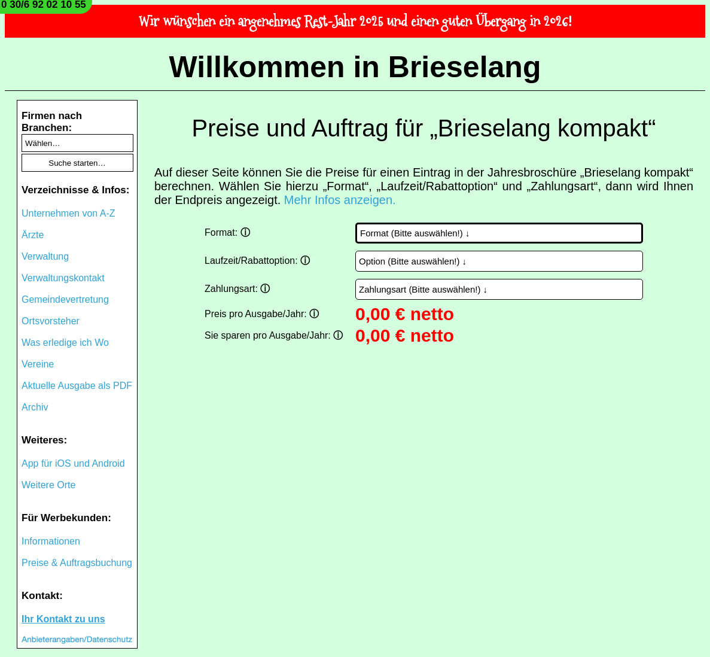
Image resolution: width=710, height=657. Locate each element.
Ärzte (33, 235)
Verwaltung (45, 256)
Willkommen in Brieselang (355, 67)
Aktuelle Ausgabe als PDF (77, 386)
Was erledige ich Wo (65, 342)
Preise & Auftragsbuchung (77, 563)
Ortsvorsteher (51, 321)
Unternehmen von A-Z (68, 213)
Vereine (38, 364)
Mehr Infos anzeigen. (340, 199)
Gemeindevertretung (65, 299)
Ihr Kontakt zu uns (63, 619)
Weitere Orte (48, 485)
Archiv (35, 407)
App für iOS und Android (73, 463)
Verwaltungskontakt (63, 278)
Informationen (51, 541)
